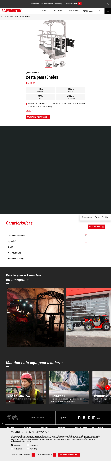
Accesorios (45, 428)
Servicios (61, 428)
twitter (83, 417)
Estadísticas (34, 445)
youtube (97, 417)
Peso (40, 98)
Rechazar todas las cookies (23, 455)
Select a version (73, 3)
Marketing (33, 449)
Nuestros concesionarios (88, 10)
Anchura (70, 91)
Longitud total (71, 98)
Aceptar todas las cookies (69, 455)
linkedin (92, 417)
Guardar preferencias (47, 455)
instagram (87, 417)
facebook (78, 417)
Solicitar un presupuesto (38, 117)
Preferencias (18, 449)
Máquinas (27, 428)
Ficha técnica (30, 83)
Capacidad (40, 91)
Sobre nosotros (81, 428)
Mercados (10, 428)
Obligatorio (17, 445)
